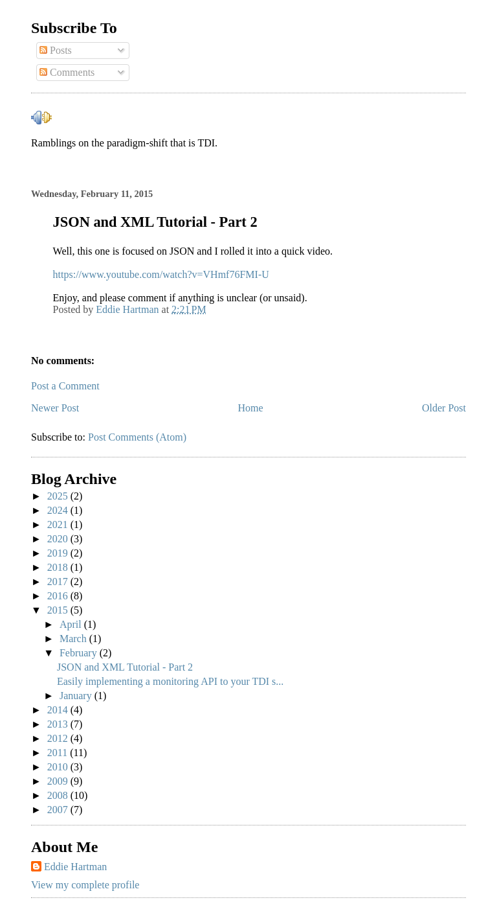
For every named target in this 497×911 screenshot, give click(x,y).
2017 (59, 581)
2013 (59, 724)
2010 (59, 766)
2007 (59, 809)
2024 (59, 510)
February (80, 652)
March (74, 638)
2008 (59, 795)
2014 (59, 709)
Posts (55, 50)
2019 (59, 553)
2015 (59, 610)
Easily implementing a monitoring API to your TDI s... (170, 681)
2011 (58, 752)
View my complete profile (85, 884)
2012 (59, 738)
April (72, 624)
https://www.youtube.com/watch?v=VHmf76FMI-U (161, 274)
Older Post (444, 407)
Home (250, 407)
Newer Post (55, 407)
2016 (59, 595)
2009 (59, 781)
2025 (59, 496)
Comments (66, 72)
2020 (59, 538)
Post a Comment (65, 385)
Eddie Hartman (75, 866)
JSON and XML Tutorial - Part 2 (125, 667)
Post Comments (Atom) (137, 437)
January (77, 695)
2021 (59, 524)
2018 (59, 567)
